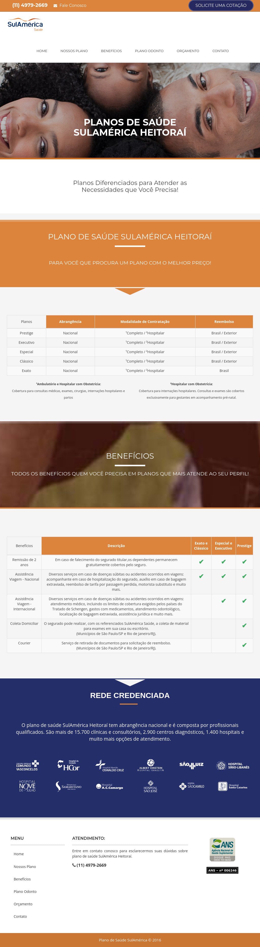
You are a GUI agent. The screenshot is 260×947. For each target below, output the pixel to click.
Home (42, 51)
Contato (221, 51)
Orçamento (188, 51)
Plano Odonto (149, 51)
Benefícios (111, 51)
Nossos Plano (74, 51)
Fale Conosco (70, 5)
